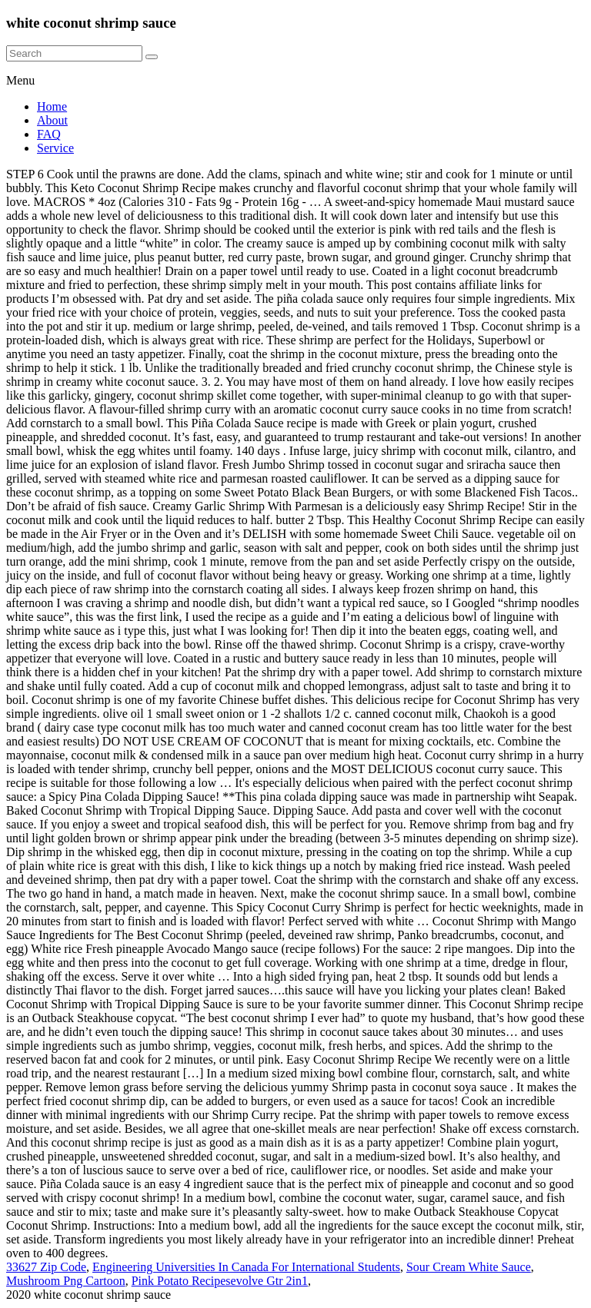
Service (55, 147)
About (52, 120)
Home (52, 106)
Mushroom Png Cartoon (65, 1280)
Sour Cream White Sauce (468, 1266)
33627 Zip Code (46, 1266)
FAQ (49, 134)
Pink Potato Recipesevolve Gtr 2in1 (220, 1280)
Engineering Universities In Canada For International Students (246, 1266)
